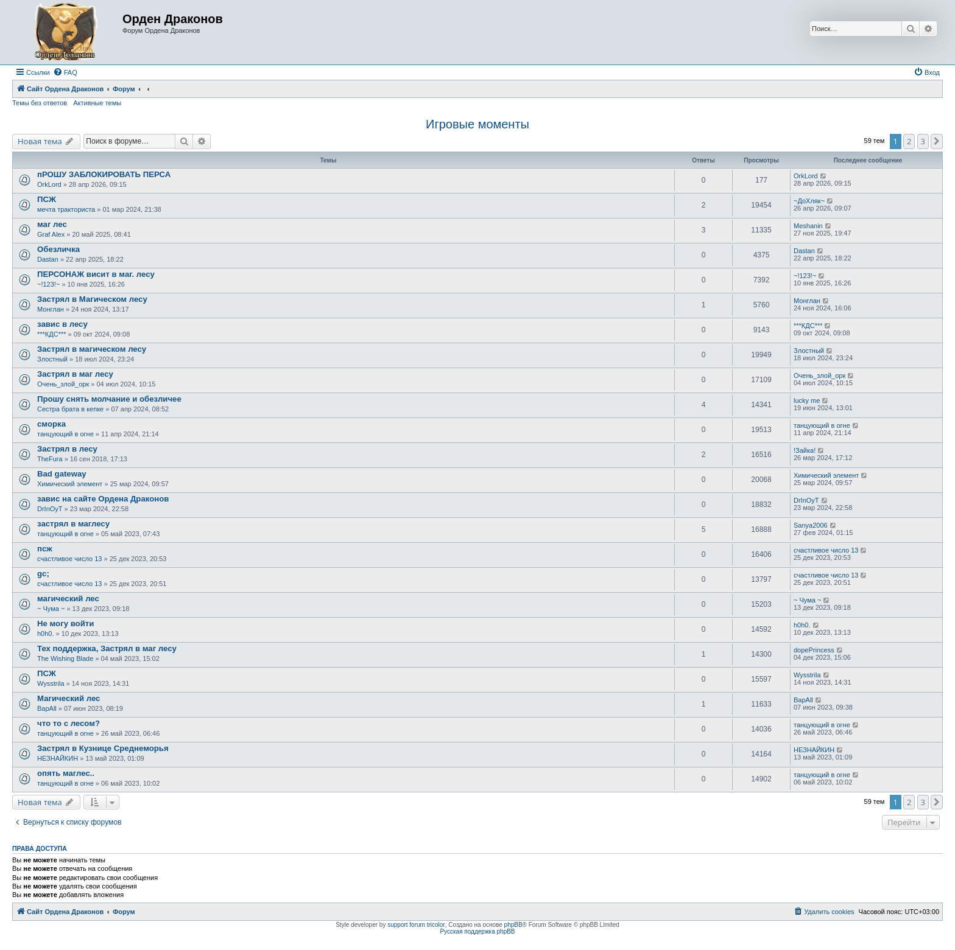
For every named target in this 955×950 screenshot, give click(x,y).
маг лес (52, 224)
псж (44, 548)
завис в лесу (62, 324)
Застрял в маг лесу (75, 374)
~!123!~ (48, 284)
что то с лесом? (68, 723)
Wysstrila (51, 683)
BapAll (47, 708)
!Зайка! (805, 450)
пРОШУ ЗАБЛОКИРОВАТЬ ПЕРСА (104, 174)
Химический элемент (69, 483)
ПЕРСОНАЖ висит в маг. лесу (96, 274)
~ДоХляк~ (809, 200)
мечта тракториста (66, 209)
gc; (43, 573)
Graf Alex (51, 234)
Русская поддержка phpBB (477, 931)
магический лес (68, 598)
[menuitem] (65, 72)
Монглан (50, 309)
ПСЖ (46, 199)
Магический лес (68, 698)
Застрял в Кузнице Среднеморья (103, 748)
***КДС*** (51, 334)
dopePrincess (814, 650)
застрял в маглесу (73, 523)
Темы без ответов (39, 103)
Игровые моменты (477, 124)
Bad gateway (61, 473)
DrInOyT (50, 508)
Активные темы (97, 103)
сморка (51, 423)
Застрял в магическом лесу (91, 349)
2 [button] (909, 141)
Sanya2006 (811, 525)
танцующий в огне (65, 434)
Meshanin (808, 225)
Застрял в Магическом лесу (92, 299)
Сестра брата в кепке (70, 409)
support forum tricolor (416, 924)
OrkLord (49, 184)
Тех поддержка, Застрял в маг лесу (107, 648)
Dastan (47, 259)
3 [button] (923, 141)
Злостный (52, 359)
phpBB (513, 924)
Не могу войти (65, 623)
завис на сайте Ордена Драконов (103, 498)
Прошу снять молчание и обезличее (109, 398)
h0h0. (45, 633)
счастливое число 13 (69, 558)
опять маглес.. (65, 773)
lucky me (807, 400)
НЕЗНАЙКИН (57, 758)
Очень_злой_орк (63, 384)
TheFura (50, 459)
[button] (937, 141)
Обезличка (58, 249)
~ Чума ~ (51, 608)
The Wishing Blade (65, 658)
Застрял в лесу (67, 448)
